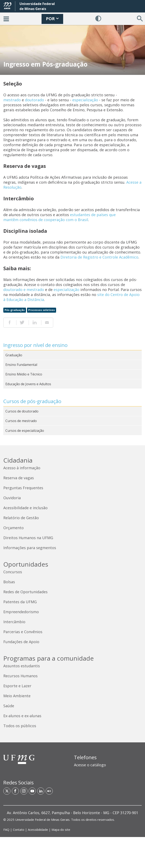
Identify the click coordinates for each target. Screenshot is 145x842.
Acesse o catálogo (90, 764)
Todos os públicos (19, 725)
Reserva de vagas (18, 477)
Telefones (85, 757)
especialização (85, 99)
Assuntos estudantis (21, 665)
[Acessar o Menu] (6, 18)
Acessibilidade (38, 829)
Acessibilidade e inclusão (25, 507)
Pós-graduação (15, 310)
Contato (18, 829)
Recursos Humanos (20, 675)
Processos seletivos (41, 310)
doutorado (34, 99)
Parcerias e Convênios (22, 631)
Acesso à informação (21, 467)
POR (52, 18)
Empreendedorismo (21, 611)
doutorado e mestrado (23, 289)
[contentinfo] (72, 641)
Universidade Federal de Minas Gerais (42, 819)
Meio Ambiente (17, 695)
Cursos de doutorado (21, 411)
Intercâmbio (14, 621)
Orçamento (13, 527)
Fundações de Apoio (21, 641)
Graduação (13, 355)
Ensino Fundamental (21, 364)
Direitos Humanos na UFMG (28, 537)
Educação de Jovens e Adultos (28, 384)
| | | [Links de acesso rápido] (36, 829)
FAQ (6, 829)
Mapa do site (61, 829)
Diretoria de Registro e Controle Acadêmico (99, 257)
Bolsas (9, 581)
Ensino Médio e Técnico (23, 374)
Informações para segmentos (29, 547)
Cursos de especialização (24, 430)
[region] (108, 762)
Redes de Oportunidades (25, 591)
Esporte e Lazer (17, 685)
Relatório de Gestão (21, 517)
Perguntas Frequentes (23, 487)
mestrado (12, 99)
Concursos (12, 571)
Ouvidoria (12, 497)
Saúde (8, 705)
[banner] (72, 12)
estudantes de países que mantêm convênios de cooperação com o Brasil (59, 217)
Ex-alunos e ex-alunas (22, 715)
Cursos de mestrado (21, 421)
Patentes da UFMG (20, 601)
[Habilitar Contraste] (98, 18)
